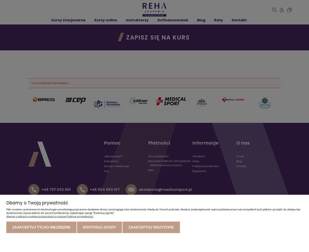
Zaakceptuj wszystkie (151, 227)
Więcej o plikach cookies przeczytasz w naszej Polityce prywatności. (50, 216)
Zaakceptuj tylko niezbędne (41, 227)
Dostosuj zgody (99, 227)
